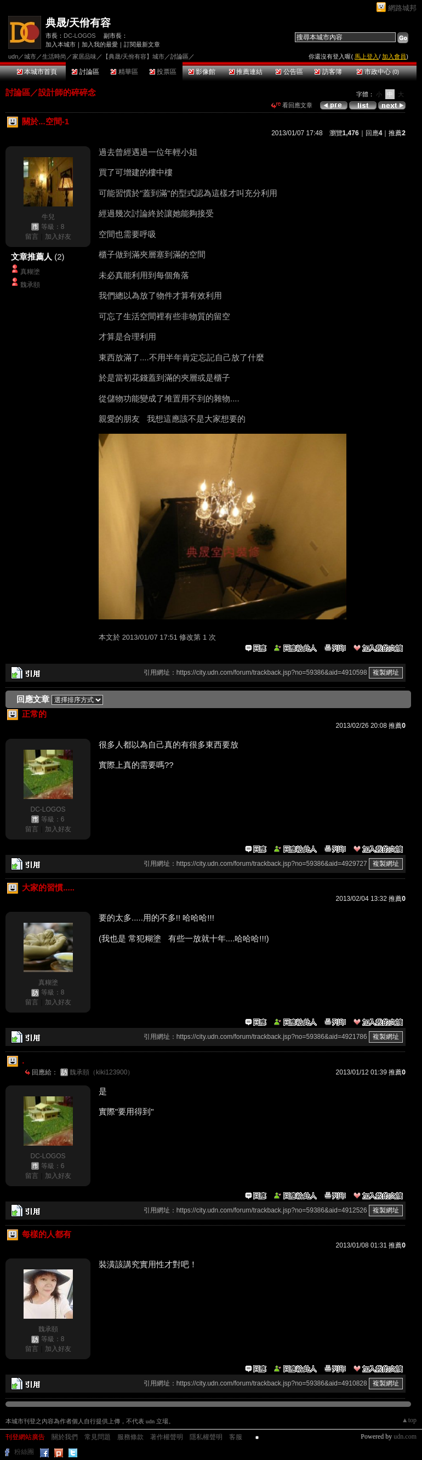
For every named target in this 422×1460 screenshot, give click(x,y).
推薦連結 (246, 72)
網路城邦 (402, 8)
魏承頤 (30, 285)
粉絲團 (24, 1452)
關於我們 (65, 1437)
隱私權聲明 (206, 1437)
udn (13, 56)
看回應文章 (291, 105)
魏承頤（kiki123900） (102, 1072)
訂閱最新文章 (142, 44)
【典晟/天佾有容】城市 (133, 56)
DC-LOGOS (80, 35)
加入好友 (58, 236)
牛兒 (48, 217)
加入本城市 (60, 44)
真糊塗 (30, 271)
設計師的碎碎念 (67, 92)
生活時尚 (54, 56)
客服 (235, 1437)
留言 (31, 236)
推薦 (397, 133)
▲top (409, 1420)
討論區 (85, 72)
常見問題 (97, 1437)
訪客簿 (328, 72)
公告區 (289, 72)
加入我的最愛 (100, 44)
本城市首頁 (37, 72)
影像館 (202, 72)
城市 (30, 56)
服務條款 (130, 1437)
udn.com (405, 1436)
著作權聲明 (166, 1437)
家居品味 (84, 56)
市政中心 (378, 72)
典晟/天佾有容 (78, 22)
